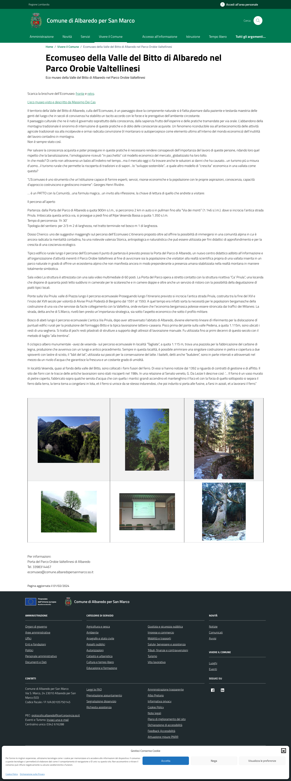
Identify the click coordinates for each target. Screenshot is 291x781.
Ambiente (92, 632)
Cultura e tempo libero (100, 662)
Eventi (213, 669)
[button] (283, 750)
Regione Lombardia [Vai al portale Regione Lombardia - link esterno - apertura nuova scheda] (39, 4)
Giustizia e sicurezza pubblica (165, 626)
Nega (214, 761)
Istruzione (193, 36)
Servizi (85, 36)
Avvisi (212, 638)
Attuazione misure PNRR (163, 737)
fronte (80, 93)
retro (90, 93)
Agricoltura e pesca (98, 626)
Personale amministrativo (41, 656)
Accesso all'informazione (159, 36)
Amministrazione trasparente (166, 689)
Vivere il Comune (110, 36)
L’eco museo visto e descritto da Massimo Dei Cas (61, 102)
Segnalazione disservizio (101, 701)
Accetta (165, 761)
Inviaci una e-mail (58, 720)
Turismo (152, 656)
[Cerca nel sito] (258, 20)
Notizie (213, 626)
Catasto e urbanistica (99, 656)
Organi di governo (36, 626)
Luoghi (213, 663)
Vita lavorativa (157, 662)
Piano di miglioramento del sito (167, 719)
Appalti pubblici (95, 644)
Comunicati (216, 632)
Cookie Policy (12, 774)
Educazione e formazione (101, 668)
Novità (67, 36)
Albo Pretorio (156, 695)
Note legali (154, 713)
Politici (29, 650)
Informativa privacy (159, 701)
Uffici (28, 638)
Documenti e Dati (36, 662)
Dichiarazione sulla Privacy (32, 774)
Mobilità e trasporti (159, 638)
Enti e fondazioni (35, 644)
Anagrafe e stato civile (100, 638)
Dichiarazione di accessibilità (165, 725)
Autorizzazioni (95, 650)
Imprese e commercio (161, 632)
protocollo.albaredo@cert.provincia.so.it (56, 715)
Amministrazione (42, 36)
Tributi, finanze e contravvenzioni (168, 650)
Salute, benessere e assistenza (167, 644)
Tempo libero (218, 36)
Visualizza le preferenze (262, 761)
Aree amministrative (37, 632)
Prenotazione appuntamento (104, 695)
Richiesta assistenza (99, 707)
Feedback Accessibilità (161, 731)
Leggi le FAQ (94, 689)
